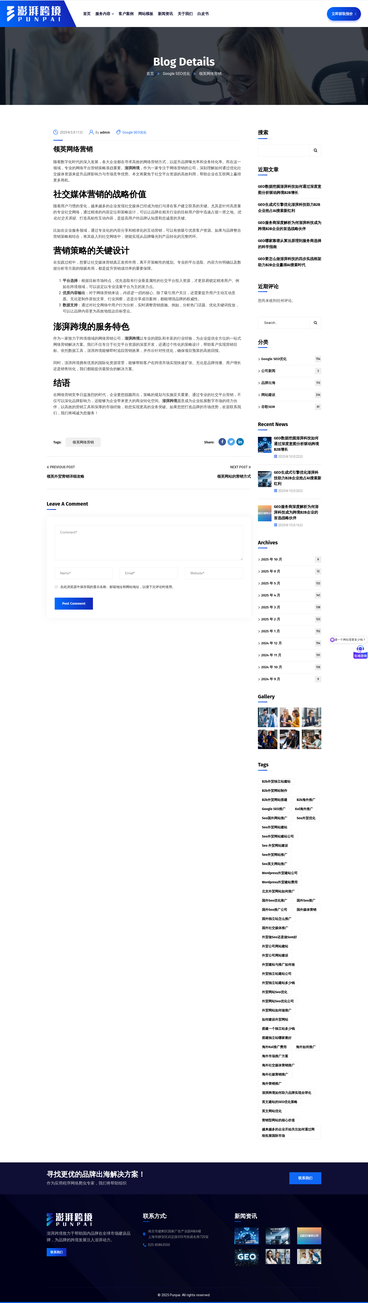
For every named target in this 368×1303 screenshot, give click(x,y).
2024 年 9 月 (291, 679)
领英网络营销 (73, 149)
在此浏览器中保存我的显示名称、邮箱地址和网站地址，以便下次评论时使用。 (117, 587)
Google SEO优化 (176, 73)
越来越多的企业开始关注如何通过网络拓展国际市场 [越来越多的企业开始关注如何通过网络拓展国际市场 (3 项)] (288, 1132)
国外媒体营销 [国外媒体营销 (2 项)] (306, 910)
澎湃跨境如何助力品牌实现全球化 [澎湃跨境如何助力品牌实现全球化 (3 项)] (286, 1093)
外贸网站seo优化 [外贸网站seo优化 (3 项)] (274, 992)
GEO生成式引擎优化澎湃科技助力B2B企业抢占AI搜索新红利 (289, 207)
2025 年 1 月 (291, 631)
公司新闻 (291, 371)
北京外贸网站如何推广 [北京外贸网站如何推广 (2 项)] (278, 891)
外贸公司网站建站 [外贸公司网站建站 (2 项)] (275, 946)
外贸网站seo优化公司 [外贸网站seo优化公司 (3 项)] (278, 1001)
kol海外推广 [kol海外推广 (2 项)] (304, 809)
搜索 (263, 132)
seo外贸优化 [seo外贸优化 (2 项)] (306, 818)
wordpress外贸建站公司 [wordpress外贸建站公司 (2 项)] (280, 873)
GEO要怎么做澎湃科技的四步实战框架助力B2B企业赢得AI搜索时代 (289, 262)
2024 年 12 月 (291, 643)
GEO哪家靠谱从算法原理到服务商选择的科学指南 (289, 243)
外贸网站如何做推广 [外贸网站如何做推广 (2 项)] (276, 1010)
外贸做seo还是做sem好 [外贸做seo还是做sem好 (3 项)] (279, 937)
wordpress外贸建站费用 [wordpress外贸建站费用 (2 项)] (280, 882)
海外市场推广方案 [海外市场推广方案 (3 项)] (275, 1056)
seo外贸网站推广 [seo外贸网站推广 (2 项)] (274, 855)
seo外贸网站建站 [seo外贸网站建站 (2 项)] (274, 827)
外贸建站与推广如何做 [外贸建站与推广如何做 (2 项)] (278, 965)
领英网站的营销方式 (234, 476)
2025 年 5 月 (291, 583)
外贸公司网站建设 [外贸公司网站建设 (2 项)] (275, 955)
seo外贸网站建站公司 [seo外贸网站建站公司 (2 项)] (278, 836)
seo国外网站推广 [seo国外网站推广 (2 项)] (274, 818)
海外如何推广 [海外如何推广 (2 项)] (306, 1047)
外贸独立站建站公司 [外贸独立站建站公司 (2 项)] (276, 974)
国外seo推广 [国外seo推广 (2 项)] (306, 901)
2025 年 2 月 (291, 619)
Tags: (57, 442)
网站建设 (291, 395)
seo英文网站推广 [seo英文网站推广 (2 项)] (274, 864)
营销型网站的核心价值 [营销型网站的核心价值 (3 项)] (278, 1120)
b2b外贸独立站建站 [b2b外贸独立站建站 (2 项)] (276, 782)
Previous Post (61, 467)
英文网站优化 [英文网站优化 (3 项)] (272, 1111)
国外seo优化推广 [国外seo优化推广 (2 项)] (274, 901)
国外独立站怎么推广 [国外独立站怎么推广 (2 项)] (276, 919)
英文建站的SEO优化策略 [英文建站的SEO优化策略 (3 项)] (279, 1102)
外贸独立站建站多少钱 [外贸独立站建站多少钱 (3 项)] (278, 983)
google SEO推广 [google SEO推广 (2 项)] (274, 809)
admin (105, 132)
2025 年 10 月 (291, 559)
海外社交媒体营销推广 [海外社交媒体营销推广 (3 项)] (278, 1065)
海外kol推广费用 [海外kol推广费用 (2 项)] (274, 1047)
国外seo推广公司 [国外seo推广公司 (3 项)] (274, 910)
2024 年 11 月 (291, 655)
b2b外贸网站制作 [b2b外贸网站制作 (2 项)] (274, 791)
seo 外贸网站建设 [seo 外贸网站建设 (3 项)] (275, 846)
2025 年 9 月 (291, 571)
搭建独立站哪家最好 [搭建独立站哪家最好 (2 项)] (276, 1038)
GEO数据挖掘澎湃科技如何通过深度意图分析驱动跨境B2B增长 (289, 189)
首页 (150, 73)
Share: (209, 442)
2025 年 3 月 (291, 607)
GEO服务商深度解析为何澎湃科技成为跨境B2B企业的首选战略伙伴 (289, 225)
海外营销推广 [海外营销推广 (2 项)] (272, 1084)
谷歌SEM (291, 407)
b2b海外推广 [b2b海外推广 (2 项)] (306, 800)
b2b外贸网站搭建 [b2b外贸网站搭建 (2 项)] (274, 800)
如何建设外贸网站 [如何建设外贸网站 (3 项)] (275, 1020)
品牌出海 (291, 383)
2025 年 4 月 (291, 595)
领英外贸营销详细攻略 (65, 476)
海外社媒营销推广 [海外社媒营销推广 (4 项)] (275, 1074)
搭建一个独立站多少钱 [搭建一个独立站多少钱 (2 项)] (278, 1029)
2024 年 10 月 (291, 667)
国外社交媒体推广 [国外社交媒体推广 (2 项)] (275, 928)
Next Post (240, 467)
